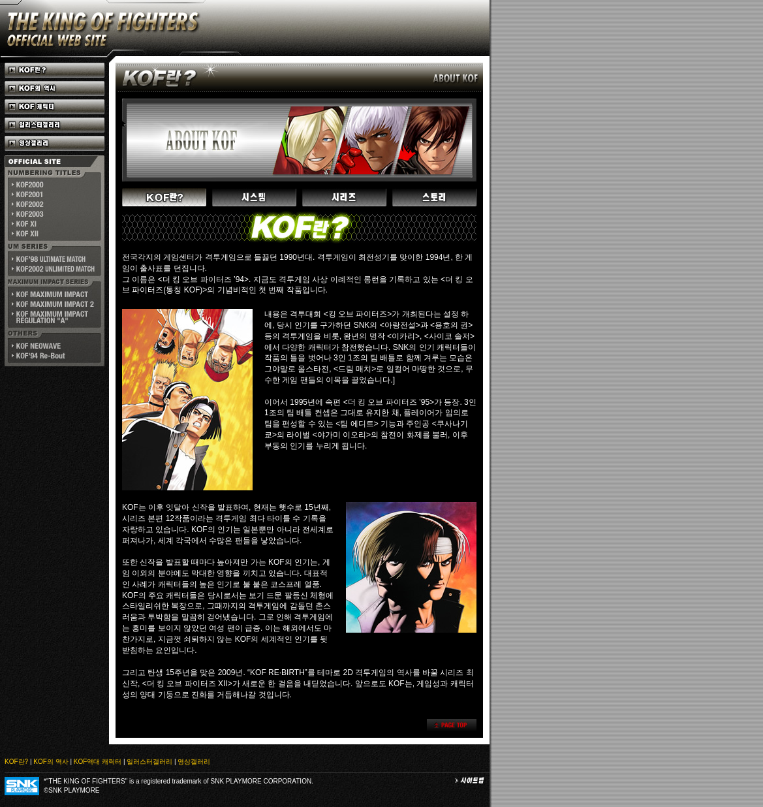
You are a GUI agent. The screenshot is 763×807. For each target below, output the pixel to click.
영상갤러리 (194, 761)
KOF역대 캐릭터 (97, 761)
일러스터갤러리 (149, 761)
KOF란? (16, 761)
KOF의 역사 (50, 761)
